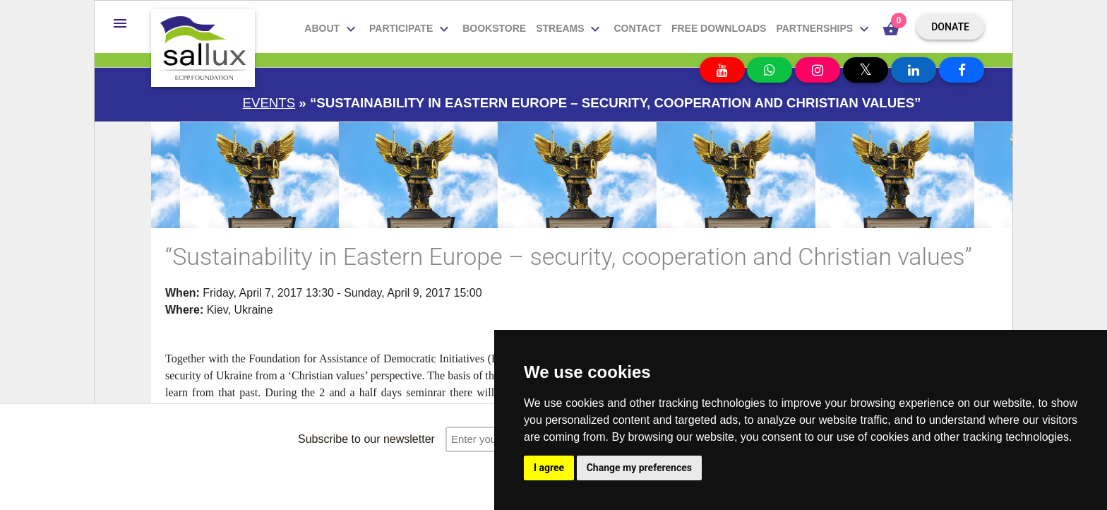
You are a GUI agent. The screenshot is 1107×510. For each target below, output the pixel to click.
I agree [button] (549, 467)
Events (269, 102)
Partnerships (824, 28)
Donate (950, 26)
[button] (120, 23)
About (331, 28)
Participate (411, 28)
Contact (637, 28)
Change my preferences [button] (639, 467)
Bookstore (494, 28)
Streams (570, 28)
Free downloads (719, 28)
